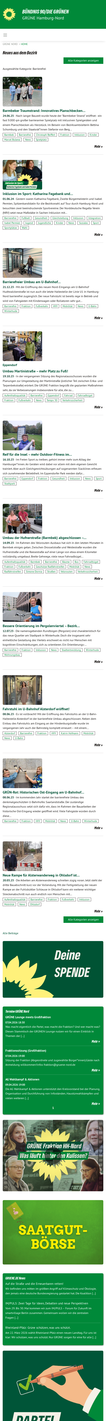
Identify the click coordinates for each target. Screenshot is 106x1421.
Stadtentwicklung (71, 650)
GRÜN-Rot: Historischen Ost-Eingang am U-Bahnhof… (43, 792)
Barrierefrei (25, 134)
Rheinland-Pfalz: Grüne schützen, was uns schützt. (38, 1328)
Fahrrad (68, 395)
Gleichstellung (60, 218)
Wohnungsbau (12, 654)
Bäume (66, 561)
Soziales (83, 223)
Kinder (93, 134)
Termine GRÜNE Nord (17, 1011)
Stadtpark (9, 483)
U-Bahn (92, 306)
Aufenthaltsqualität (14, 395)
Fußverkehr (42, 306)
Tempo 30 (52, 400)
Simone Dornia (34, 571)
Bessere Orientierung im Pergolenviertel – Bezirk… (41, 626)
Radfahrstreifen (12, 571)
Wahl (24, 227)
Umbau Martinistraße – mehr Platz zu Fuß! (35, 371)
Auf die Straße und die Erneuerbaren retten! (34, 1284)
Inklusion (79, 134)
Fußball (26, 218)
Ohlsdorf (35, 904)
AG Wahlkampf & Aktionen (22, 1079)
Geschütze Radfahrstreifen (50, 566)
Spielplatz (41, 139)
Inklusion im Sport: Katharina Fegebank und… (38, 193)
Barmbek (9, 134)
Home (24, 44)
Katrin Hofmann (69, 733)
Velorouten (67, 571)
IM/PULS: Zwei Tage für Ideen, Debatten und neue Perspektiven (46, 1303)
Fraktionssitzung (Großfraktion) (25, 1051)
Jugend (29, 223)
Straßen (51, 571)
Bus (77, 561)
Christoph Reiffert (45, 134)
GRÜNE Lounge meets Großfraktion (28, 1017)
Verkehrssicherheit (72, 400)
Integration (94, 218)
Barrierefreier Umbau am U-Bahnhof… (32, 282)
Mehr (97, 146)
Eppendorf (10, 365)
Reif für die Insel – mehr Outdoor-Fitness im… (37, 454)
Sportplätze (10, 227)
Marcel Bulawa (12, 139)
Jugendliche (44, 223)
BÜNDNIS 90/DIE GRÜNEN (47, 11)
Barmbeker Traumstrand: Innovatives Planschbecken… (44, 110)
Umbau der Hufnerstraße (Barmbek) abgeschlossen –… (44, 537)
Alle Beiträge (10, 933)
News (28, 139)
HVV (55, 306)
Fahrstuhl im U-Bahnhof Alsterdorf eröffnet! (36, 709)
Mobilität (68, 306)
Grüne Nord (10, 44)
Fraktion (64, 134)
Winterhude (10, 311)
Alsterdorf (9, 733)
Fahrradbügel (85, 395)
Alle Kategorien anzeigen (83, 60)
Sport (96, 223)
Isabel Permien (12, 223)
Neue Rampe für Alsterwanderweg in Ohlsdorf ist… (41, 875)
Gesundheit (41, 218)
